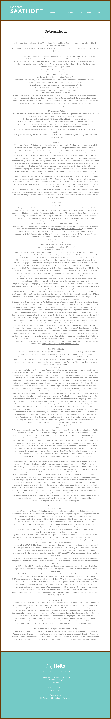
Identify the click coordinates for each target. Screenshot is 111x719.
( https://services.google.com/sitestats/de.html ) (60, 344)
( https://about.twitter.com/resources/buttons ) (42, 435)
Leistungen (71, 12)
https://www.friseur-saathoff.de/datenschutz (53, 639)
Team (62, 12)
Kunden (88, 12)
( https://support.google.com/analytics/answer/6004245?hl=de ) (57, 299)
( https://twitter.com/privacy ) (82, 456)
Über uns (53, 12)
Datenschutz (55, 714)
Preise (80, 12)
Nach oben (65, 714)
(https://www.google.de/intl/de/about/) (66, 229)
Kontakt (97, 12)
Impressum (46, 714)
